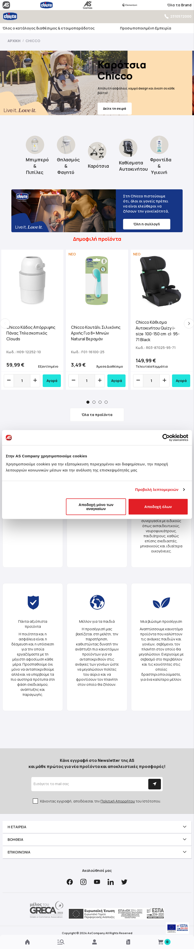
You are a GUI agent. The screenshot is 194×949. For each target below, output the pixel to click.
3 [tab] (100, 402)
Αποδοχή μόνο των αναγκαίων (96, 506)
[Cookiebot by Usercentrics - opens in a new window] (166, 437)
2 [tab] (93, 402)
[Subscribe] (154, 784)
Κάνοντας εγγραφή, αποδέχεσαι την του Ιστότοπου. (100, 801)
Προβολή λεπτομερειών (157, 489)
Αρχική (14, 40)
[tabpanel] (32, 320)
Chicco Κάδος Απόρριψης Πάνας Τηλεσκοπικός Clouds (30, 333)
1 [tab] (87, 402)
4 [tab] (106, 402)
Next (189, 323)
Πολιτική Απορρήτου (118, 801)
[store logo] (10, 16)
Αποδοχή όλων (158, 506)
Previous (5, 323)
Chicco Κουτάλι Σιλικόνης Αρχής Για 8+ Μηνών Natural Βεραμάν (95, 333)
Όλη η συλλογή (146, 224)
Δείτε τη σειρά (116, 108)
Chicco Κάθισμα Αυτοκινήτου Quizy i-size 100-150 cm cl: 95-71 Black (158, 330)
